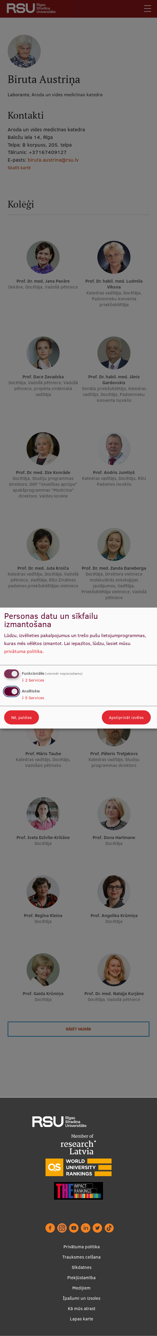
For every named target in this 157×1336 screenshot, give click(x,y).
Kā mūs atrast (81, 1308)
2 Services (33, 680)
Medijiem (81, 1288)
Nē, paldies (21, 717)
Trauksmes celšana (81, 1257)
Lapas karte (81, 1319)
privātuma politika (23, 651)
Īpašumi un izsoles (81, 1298)
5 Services (33, 697)
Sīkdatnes (81, 1267)
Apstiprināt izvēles (126, 717)
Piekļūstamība (81, 1277)
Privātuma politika (81, 1247)
